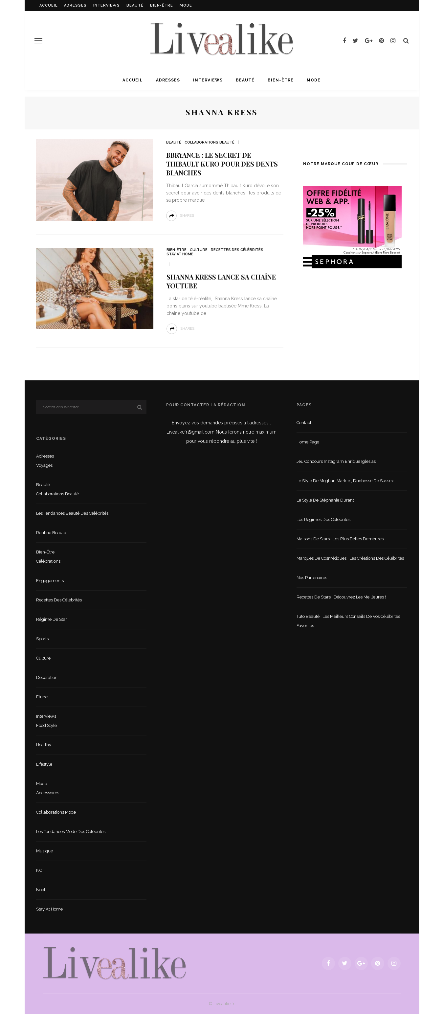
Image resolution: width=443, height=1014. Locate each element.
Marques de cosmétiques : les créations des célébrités (350, 558)
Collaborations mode (56, 812)
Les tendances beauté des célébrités (72, 513)
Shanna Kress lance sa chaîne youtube (219, 281)
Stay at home (179, 255)
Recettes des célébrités (235, 251)
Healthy (43, 744)
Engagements (50, 580)
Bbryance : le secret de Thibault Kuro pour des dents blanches (222, 163)
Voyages (44, 465)
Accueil (48, 5)
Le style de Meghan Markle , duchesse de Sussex (345, 480)
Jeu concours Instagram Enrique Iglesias (336, 461)
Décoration (46, 677)
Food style (46, 725)
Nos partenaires (312, 577)
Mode (186, 5)
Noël (40, 889)
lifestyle (44, 764)
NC (39, 870)
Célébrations (48, 561)
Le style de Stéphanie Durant (325, 500)
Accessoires (47, 792)
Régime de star (51, 619)
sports (42, 638)
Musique (44, 850)
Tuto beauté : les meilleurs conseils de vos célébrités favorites (348, 621)
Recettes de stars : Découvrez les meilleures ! (341, 597)
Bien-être (161, 5)
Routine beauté (51, 532)
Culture (197, 251)
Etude (42, 696)
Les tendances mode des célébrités (70, 831)
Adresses (75, 5)
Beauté (135, 5)
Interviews (106, 5)
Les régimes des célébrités (323, 519)
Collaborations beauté (209, 142)
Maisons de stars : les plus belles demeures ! (341, 538)
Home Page (308, 441)
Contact (304, 422)
